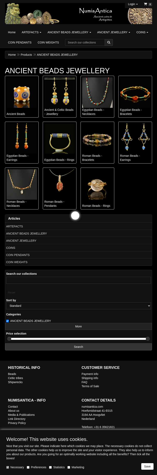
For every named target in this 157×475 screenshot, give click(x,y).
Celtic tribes (15, 378)
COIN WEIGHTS (16, 262)
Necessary (15, 467)
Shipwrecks (15, 382)
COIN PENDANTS (18, 255)
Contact (13, 406)
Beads (12, 374)
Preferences (36, 467)
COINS (10, 247)
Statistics (57, 467)
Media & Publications (21, 414)
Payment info (90, 374)
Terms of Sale (90, 386)
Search (78, 346)
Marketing (75, 467)
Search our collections (21, 273)
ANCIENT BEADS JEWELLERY (26, 233)
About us (13, 410)
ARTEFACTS (14, 226)
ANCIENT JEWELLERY (21, 240)
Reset (11, 292)
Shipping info (90, 378)
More (78, 326)
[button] (133, 4)
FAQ (84, 382)
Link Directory (17, 418)
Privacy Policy (17, 423)
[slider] (9, 339)
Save (147, 466)
